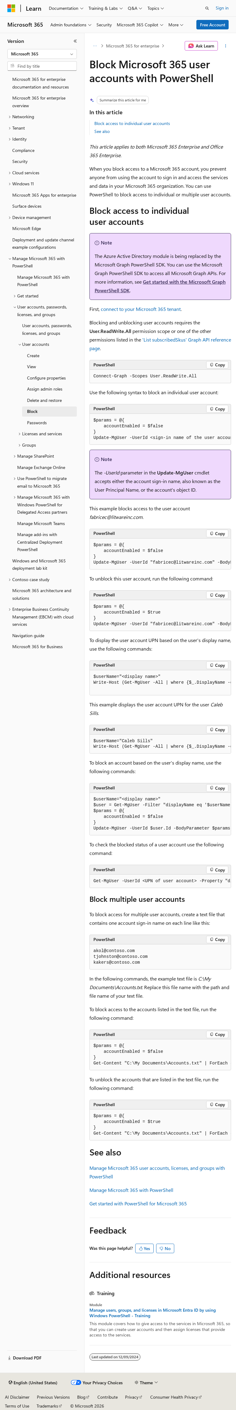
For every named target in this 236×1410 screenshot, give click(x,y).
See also (102, 131)
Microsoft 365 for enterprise (132, 46)
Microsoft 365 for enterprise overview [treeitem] (38, 101)
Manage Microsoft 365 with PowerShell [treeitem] (43, 281)
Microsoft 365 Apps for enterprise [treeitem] (44, 195)
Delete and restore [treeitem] (44, 400)
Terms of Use (17, 1406)
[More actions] (225, 46)
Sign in (222, 8)
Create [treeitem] (33, 355)
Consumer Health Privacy (174, 1397)
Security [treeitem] (20, 161)
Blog (81, 1397)
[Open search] (207, 8)
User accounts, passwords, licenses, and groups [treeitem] (47, 329)
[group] (160, 429)
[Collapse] (75, 41)
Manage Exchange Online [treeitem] (41, 467)
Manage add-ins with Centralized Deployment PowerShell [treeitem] (39, 541)
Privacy (132, 1397)
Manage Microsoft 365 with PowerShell (131, 1190)
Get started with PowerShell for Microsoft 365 (138, 1203)
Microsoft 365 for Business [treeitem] (37, 646)
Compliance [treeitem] (23, 150)
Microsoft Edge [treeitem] (26, 228)
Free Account (212, 25)
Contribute (107, 1397)
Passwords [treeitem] (37, 422)
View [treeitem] (31, 366)
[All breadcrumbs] (94, 46)
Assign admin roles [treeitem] (44, 389)
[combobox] (42, 54)
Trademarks (47, 1406)
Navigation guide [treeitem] (28, 635)
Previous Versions (53, 1397)
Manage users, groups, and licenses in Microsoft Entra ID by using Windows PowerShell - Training (152, 1312)
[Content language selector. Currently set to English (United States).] (33, 1383)
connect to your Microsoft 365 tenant (141, 309)
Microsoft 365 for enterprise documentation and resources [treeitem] (40, 83)
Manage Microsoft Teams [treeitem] (41, 523)
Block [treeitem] (32, 411)
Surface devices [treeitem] (26, 206)
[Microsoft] (11, 8)
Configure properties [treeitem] (46, 378)
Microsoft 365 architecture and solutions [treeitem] (41, 594)
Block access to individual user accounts (132, 123)
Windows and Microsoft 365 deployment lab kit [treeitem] (39, 564)
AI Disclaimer (17, 1397)
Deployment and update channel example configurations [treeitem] (43, 243)
